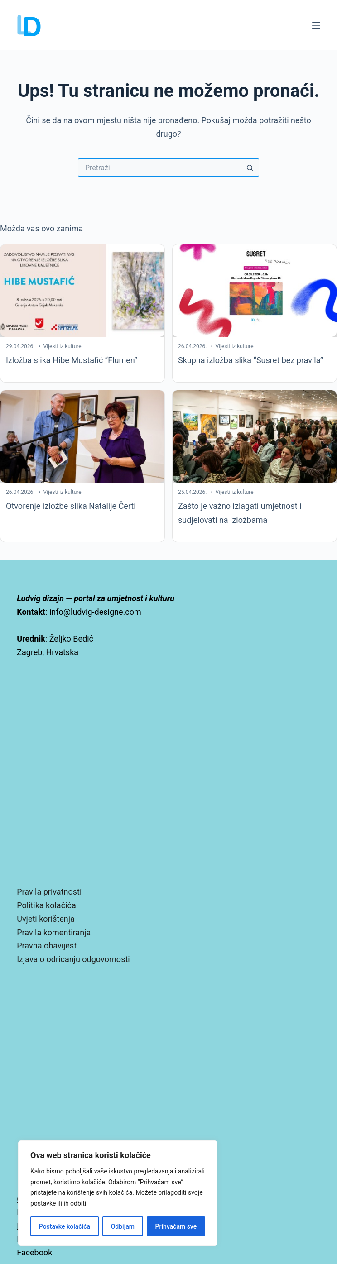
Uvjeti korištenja (46, 919)
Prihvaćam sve (176, 1226)
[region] (117, 1193)
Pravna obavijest (47, 945)
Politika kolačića (46, 905)
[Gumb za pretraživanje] (250, 167)
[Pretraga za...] (159, 167)
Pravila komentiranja (54, 932)
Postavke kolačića (64, 1226)
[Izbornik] (316, 25)
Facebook (34, 1252)
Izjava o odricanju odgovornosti (73, 959)
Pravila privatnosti (49, 891)
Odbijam (123, 1226)
